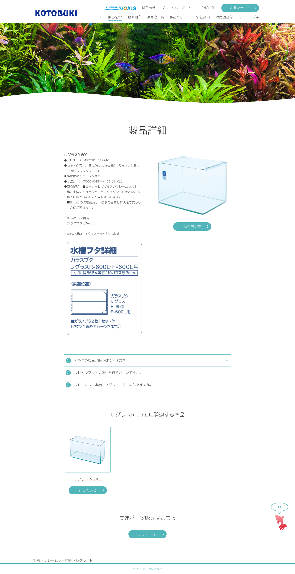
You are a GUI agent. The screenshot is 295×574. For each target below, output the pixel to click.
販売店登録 (224, 17)
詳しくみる (88, 490)
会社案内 (203, 17)
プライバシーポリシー (178, 8)
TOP (99, 17)
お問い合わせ (240, 8)
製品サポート (180, 17)
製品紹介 (115, 17)
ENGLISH (208, 8)
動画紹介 (134, 17)
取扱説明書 (192, 226)
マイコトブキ (249, 17)
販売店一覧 (155, 17)
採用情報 (149, 8)
